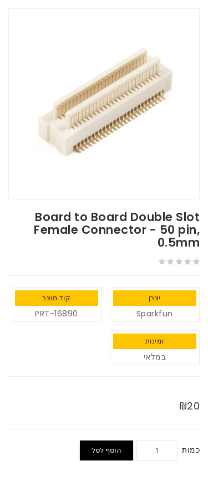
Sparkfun (154, 313)
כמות (191, 450)
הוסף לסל (106, 450)
